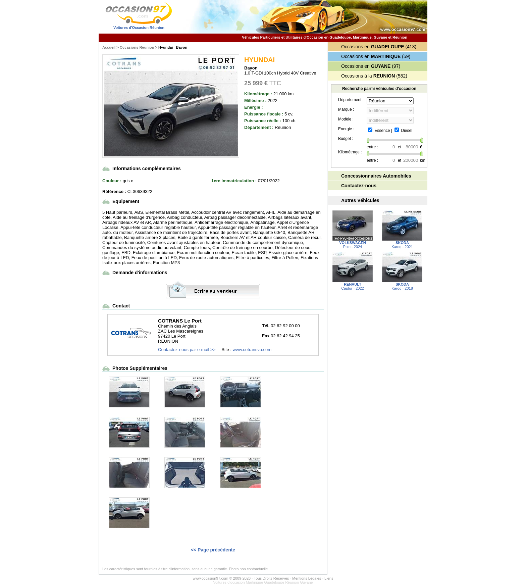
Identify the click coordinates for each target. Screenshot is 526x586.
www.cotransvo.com (252, 349)
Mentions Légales (306, 578)
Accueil (108, 47)
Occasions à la (368, 76)
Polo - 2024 (352, 243)
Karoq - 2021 (402, 243)
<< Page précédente (213, 549)
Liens (328, 578)
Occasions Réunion (137, 47)
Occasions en (372, 46)
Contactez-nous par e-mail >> (186, 349)
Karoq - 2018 (402, 284)
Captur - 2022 (352, 284)
